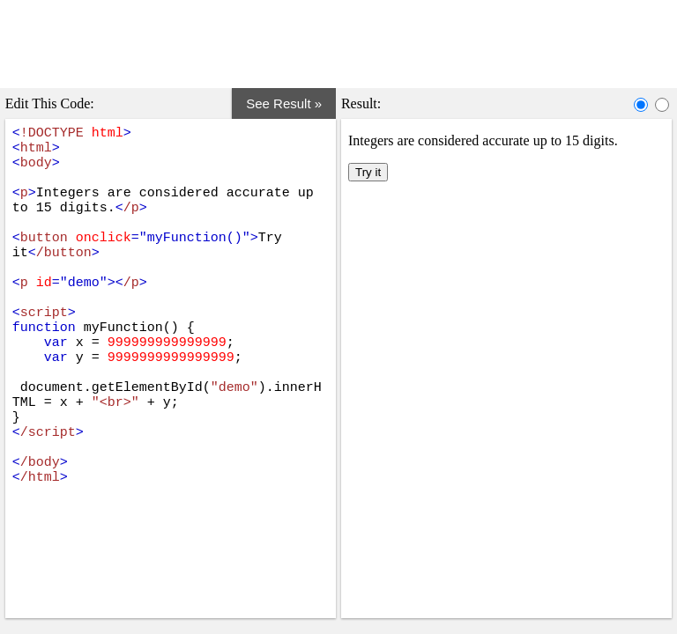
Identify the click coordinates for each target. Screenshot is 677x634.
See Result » (291, 97)
